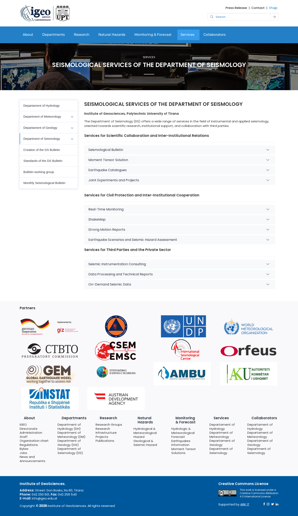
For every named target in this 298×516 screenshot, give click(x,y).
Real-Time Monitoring (178, 209)
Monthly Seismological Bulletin (44, 183)
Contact (258, 8)
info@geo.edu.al (44, 498)
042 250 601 (40, 494)
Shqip (273, 8)
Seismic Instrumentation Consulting (178, 264)
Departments (53, 35)
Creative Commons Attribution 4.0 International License (259, 494)
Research (81, 35)
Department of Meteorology (42, 116)
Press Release (236, 8)
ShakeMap (178, 219)
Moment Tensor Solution (178, 160)
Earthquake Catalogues (178, 170)
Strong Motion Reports (178, 229)
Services (187, 35)
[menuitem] (49, 105)
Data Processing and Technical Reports (178, 274)
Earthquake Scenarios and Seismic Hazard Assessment (178, 239)
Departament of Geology (40, 127)
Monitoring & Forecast (152, 35)
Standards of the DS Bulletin (42, 160)
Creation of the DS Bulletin (41, 150)
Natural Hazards (112, 35)
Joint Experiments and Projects (178, 180)
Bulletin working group (38, 172)
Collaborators (214, 35)
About (28, 35)
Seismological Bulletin (178, 149)
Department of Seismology (41, 138)
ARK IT (244, 504)
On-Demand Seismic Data (178, 284)
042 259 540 (67, 494)
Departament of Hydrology (41, 105)
